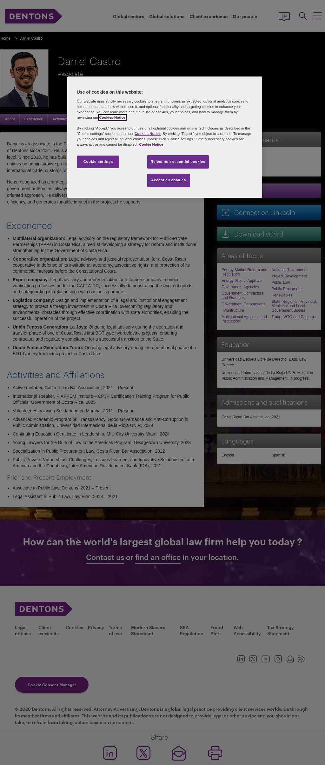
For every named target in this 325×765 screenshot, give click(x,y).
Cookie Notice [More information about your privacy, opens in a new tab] (151, 144)
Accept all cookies (168, 180)
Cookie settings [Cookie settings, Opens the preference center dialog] (98, 161)
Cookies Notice (112, 117)
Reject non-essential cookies (178, 161)
